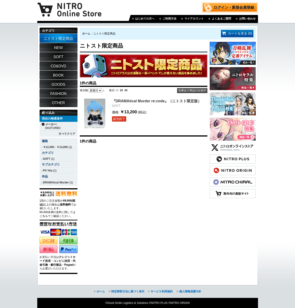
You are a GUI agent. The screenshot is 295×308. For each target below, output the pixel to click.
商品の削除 (43, 124)
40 (125, 90)
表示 (112, 90)
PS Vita (47, 170)
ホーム (86, 33)
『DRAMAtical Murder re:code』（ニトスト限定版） (157, 101)
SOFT (46, 158)
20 (121, 90)
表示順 (84, 90)
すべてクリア (67, 133)
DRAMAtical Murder (56, 182)
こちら (44, 216)
